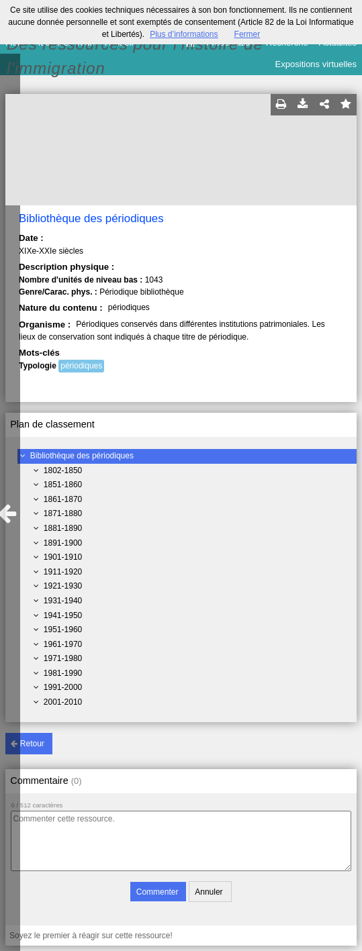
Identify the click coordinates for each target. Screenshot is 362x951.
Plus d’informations (184, 34)
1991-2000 (63, 687)
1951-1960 (63, 629)
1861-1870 (63, 499)
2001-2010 (63, 702)
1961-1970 (63, 644)
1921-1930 (63, 586)
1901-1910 (63, 557)
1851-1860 (63, 484)
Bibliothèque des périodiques (82, 455)
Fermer (247, 34)
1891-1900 (63, 543)
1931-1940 (63, 600)
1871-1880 (63, 513)
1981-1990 (63, 673)
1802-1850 (63, 470)
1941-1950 (63, 615)
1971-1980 (63, 658)
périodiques (81, 365)
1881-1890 (63, 528)
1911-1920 (63, 572)
